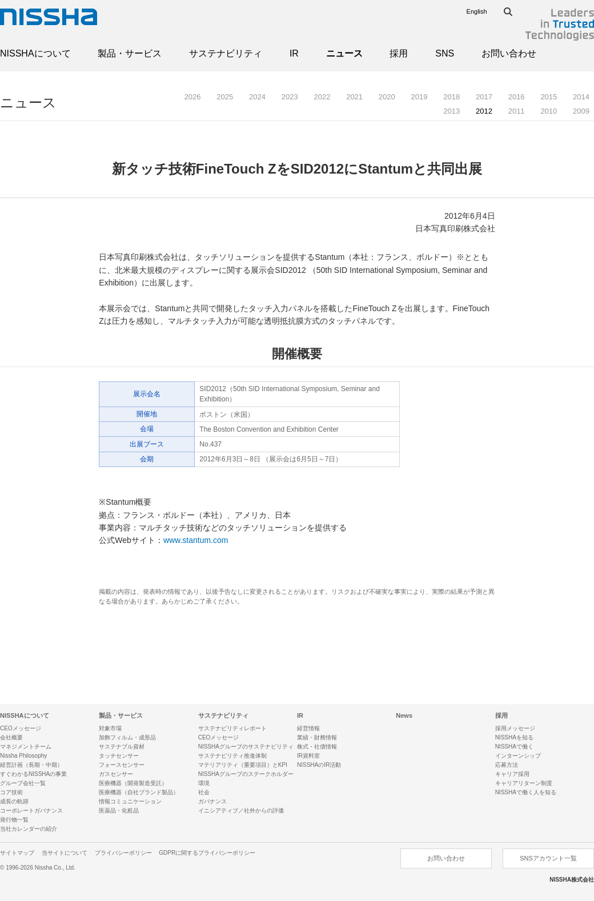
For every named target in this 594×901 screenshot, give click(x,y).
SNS (444, 53)
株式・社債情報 (317, 746)
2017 (484, 96)
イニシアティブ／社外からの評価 (241, 810)
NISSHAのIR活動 (319, 765)
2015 (548, 96)
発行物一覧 (14, 819)
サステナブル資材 (122, 746)
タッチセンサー (119, 756)
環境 (204, 783)
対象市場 (110, 728)
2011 (516, 111)
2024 (257, 96)
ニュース (344, 53)
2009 (581, 111)
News (404, 715)
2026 (192, 96)
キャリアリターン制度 (523, 783)
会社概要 (11, 737)
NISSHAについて (35, 53)
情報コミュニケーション (130, 801)
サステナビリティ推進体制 (232, 756)
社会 (204, 792)
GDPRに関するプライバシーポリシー (207, 853)
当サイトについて (64, 853)
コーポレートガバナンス (31, 810)
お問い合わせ (508, 53)
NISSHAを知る (514, 737)
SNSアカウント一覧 (548, 858)
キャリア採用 (512, 774)
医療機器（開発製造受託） (133, 783)
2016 (516, 96)
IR (294, 53)
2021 (354, 96)
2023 (290, 96)
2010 (548, 111)
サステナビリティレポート (232, 728)
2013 (451, 111)
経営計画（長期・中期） (31, 765)
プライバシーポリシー (123, 853)
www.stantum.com (195, 540)
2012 (484, 111)
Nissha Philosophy (23, 756)
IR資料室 (308, 756)
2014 (581, 96)
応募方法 (506, 765)
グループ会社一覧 (23, 783)
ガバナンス (212, 801)
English (477, 11)
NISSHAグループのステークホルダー (246, 774)
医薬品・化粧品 (119, 810)
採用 (399, 53)
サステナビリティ (225, 53)
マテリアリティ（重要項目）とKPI (242, 765)
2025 (224, 96)
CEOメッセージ (20, 728)
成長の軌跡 (14, 801)
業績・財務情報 (317, 737)
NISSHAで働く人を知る (525, 792)
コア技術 (11, 792)
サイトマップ (17, 853)
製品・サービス (130, 53)
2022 (322, 96)
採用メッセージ (515, 728)
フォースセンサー (122, 765)
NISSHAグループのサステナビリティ (246, 746)
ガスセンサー (116, 774)
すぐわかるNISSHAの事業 (33, 774)
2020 (387, 96)
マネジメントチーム (25, 746)
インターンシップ (518, 756)
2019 (419, 96)
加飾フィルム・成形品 (127, 737)
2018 (451, 96)
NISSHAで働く (514, 746)
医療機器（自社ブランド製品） (139, 792)
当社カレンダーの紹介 (28, 829)
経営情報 (308, 728)
